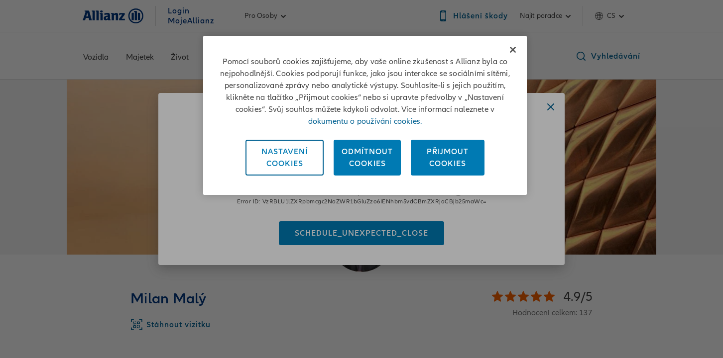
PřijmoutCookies (448, 158)
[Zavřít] (513, 50)
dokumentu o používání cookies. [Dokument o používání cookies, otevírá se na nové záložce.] (365, 121)
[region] (365, 115)
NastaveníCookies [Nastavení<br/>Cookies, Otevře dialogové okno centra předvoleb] (284, 158)
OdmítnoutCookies (367, 158)
